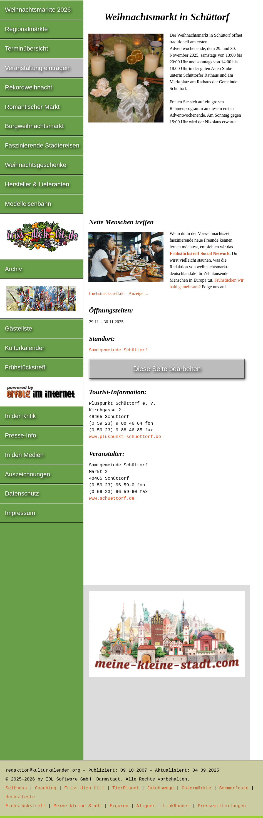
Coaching (45, 788)
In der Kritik (20, 415)
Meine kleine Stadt (78, 806)
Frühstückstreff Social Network (200, 253)
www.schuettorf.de (111, 498)
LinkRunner (176, 806)
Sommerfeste (234, 788)
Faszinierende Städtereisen (42, 145)
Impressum (20, 512)
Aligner (146, 806)
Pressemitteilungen (222, 806)
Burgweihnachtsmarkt (34, 125)
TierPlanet (125, 788)
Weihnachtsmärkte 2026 (38, 9)
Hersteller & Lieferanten (37, 184)
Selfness (16, 788)
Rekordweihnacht (28, 87)
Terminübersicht (26, 48)
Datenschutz (22, 493)
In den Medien (24, 454)
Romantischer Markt (32, 106)
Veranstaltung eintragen (37, 67)
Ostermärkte (196, 788)
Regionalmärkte (26, 29)
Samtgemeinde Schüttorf (118, 350)
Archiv (13, 269)
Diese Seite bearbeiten (167, 368)
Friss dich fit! (84, 788)
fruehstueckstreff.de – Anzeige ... (118, 293)
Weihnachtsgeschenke (35, 164)
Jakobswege (160, 788)
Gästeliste (18, 328)
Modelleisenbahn (28, 203)
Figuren (119, 806)
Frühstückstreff (25, 367)
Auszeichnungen (27, 474)
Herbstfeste (20, 797)
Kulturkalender (24, 347)
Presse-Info (20, 435)
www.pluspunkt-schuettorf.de (125, 436)
